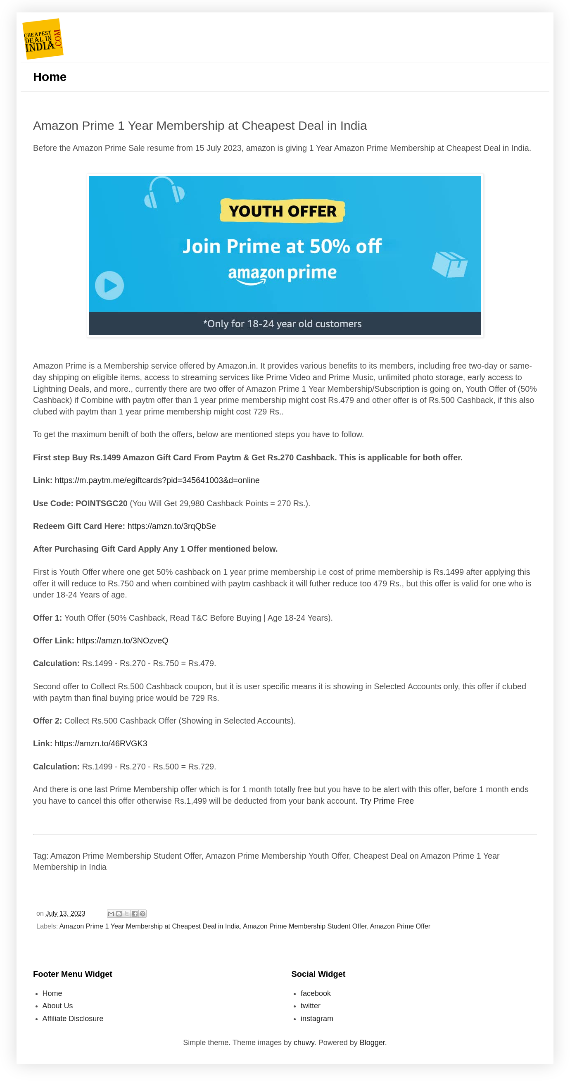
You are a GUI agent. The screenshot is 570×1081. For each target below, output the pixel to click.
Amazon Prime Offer (400, 926)
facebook (316, 993)
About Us (58, 1006)
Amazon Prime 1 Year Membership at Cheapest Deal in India (149, 926)
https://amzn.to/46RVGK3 (101, 743)
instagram (317, 1018)
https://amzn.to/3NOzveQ (123, 640)
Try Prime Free (387, 800)
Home (49, 76)
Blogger (372, 1042)
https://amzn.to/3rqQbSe (172, 526)
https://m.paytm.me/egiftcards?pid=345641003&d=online (157, 480)
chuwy (304, 1042)
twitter (311, 1006)
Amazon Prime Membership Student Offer (304, 926)
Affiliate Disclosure (73, 1018)
